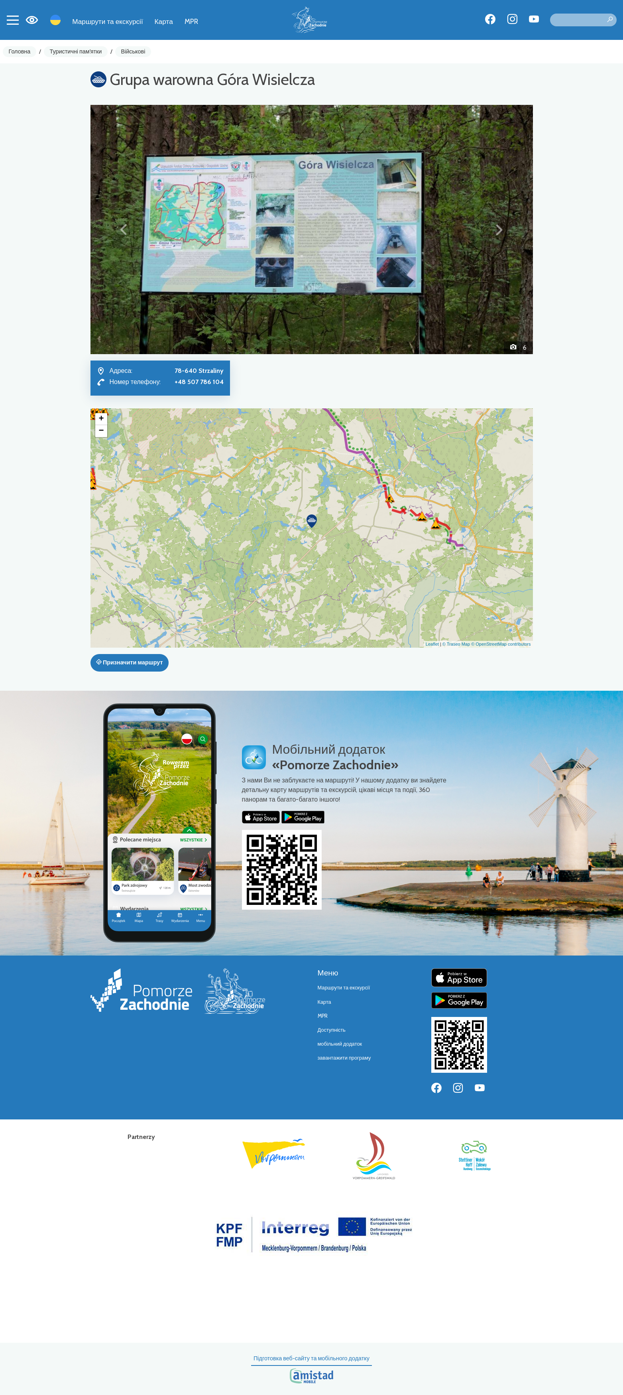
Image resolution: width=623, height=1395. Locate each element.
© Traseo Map (456, 644)
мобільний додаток (340, 1044)
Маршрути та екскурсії (107, 21)
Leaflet (432, 644)
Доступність (332, 1030)
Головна (20, 51)
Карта (164, 21)
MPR (191, 21)
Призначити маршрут (129, 662)
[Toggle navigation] (12, 20)
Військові (133, 51)
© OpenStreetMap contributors (501, 644)
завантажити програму (344, 1058)
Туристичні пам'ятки (75, 51)
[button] (123, 229)
